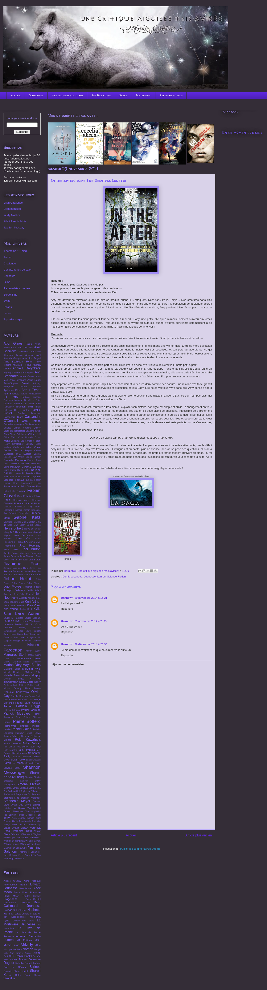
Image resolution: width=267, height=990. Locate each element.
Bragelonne (11, 899)
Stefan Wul (9, 794)
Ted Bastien (10, 815)
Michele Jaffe (33, 672)
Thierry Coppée (18, 818)
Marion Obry (13, 665)
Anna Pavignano (17, 380)
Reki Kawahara (28, 739)
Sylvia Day (17, 804)
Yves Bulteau (10, 855)
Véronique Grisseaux (29, 837)
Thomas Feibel (33, 818)
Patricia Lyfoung (12, 710)
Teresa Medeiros (25, 815)
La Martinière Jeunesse (22, 922)
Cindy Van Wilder (22, 447)
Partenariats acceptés (17, 288)
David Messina (11, 463)
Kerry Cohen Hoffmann (15, 605)
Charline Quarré (32, 428)
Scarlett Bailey (33, 763)
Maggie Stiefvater (22, 641)
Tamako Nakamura (13, 811)
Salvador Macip (19, 753)
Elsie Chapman (32, 476)
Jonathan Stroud (32, 587)
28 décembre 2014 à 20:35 (91, 644)
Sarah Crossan (33, 760)
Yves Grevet (25, 855)
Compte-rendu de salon (18, 269)
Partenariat (144, 95)
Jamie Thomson (27, 556)
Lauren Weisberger (31, 621)
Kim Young (11, 608)
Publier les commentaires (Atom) (140, 848)
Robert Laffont (33, 963)
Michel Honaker (12, 672)
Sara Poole (18, 759)
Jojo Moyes (12, 586)
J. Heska (18, 542)
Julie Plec (25, 594)
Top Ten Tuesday (14, 227)
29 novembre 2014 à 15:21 (91, 597)
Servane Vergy (12, 768)
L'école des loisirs (23, 921)
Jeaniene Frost (22, 563)
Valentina (9, 978)
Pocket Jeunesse (30, 959)
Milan (38, 945)
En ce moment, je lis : (242, 132)
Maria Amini (34, 655)
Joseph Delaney (14, 590)
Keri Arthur (33, 601)
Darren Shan (34, 460)
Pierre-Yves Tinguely (16, 725)
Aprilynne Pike (12, 390)
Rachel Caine (21, 729)
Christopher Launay (22, 444)
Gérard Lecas (33, 525)
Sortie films (10, 294)
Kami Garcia (19, 597)
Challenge (10, 263)
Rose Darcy (22, 747)
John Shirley (34, 583)
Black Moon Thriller (17, 895)
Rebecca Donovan (21, 736)
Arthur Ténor (31, 390)
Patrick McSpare (17, 713)
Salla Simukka (26, 749)
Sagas (123, 95)
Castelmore (10, 902)
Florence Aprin (21, 500)
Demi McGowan (12, 467)
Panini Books (24, 956)
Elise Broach (15, 476)
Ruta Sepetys (10, 750)
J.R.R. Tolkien (11, 549)
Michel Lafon (11, 945)
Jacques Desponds (30, 553)
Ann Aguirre (28, 373)
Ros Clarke (9, 747)
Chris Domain (25, 437)
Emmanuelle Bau (31, 483)
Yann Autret (21, 848)
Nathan (28, 949)
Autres (8, 257)
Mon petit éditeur (13, 949)
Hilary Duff (9, 532)
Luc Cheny (29, 634)
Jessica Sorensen (13, 571)
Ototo (12, 956)
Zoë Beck (19, 858)
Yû (34, 855)
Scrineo (35, 967)
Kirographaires (18, 917)
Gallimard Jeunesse (22, 906)
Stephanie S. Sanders (28, 794)
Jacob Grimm (11, 553)
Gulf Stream (19, 910)
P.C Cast (28, 699)
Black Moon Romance (27, 892)
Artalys (17, 880)
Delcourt (25, 902)
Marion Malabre (32, 662)
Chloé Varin (10, 437)
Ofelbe (37, 952)
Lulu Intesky (21, 637)
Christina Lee (17, 441)
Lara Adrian (28, 613)
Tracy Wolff (10, 824)
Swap (7, 300)
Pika (6, 959)
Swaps (8, 307)
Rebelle (19, 963)
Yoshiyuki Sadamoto (30, 852)
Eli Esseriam (28, 473)
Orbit (6, 956)
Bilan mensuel (12, 208)
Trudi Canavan (28, 824)
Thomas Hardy (11, 821)
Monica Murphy (31, 675)
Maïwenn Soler (12, 669)
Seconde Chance (12, 971)
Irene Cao (23, 538)
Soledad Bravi (27, 788)
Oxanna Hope (16, 699)
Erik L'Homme (18, 491)
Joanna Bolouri (32, 574)
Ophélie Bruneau (19, 696)
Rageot (9, 963)
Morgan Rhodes (14, 679)
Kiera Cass (34, 605)
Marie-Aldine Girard (29, 658)
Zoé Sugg (9, 858)
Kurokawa (35, 916)
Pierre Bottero (27, 721)
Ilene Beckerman (23, 535)
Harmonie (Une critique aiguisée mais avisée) (92, 570)
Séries (7, 313)
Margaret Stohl (15, 654)
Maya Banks (31, 665)
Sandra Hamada (22, 756)
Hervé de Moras (32, 529)
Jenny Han (35, 568)
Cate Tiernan (31, 420)
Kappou (31, 598)
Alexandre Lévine (13, 355)
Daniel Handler (33, 457)
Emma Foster (33, 480)
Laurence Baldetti (13, 624)
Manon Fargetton (22, 647)
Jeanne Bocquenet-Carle (16, 568)
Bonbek (37, 896)
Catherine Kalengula (14, 424)
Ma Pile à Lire (101, 95)
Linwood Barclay (15, 627)
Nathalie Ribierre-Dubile (22, 685)
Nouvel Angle (23, 953)
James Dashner (11, 556)
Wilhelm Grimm (33, 841)
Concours (9, 275)
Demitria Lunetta (72, 576)
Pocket (13, 959)
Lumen (101, 576)
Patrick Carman (31, 709)
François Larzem (21, 510)
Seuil (25, 971)
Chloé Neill (34, 434)
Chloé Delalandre (18, 434)
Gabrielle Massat (12, 522)
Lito (39, 936)
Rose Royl (35, 746)
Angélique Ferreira (13, 373)
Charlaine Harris (33, 424)
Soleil (18, 975)
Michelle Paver (12, 675)
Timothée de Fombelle (30, 821)
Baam (23, 884)
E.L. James (15, 473)
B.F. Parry (11, 396)
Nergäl (37, 949)
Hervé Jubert (13, 528)
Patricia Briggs (28, 706)
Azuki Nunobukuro (31, 394)
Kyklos (7, 921)
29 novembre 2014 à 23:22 (91, 621)
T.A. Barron (19, 808)
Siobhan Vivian (11, 788)
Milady (27, 944)
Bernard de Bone (24, 403)
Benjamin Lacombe (13, 400)
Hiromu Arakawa (23, 532)
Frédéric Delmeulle (19, 513)
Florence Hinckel (23, 503)
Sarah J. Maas (14, 762)
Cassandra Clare (13, 416)
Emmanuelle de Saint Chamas (19, 486)
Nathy (38, 685)
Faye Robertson (25, 496)
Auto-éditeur (10, 884)
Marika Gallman (12, 662)
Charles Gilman (12, 428)
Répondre (67, 608)
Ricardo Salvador (12, 743)
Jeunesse (90, 576)
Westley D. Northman (14, 841)
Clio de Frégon (23, 450)
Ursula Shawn (20, 827)
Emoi (37, 902)
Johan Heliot (17, 578)
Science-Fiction (116, 576)
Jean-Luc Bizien (32, 559)
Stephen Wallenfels (31, 798)
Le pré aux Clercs (25, 936)
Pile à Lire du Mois (15, 221)
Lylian (33, 637)
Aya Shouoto (11, 393)
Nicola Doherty (12, 688)
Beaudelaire (25, 888)
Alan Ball (28, 347)
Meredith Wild (31, 668)
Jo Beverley (16, 574)
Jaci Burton (31, 549)
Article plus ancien (198, 835)
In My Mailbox (12, 215)
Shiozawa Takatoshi (16, 781)
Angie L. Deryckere (27, 368)
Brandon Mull (24, 406)
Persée (37, 956)
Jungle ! (26, 913)
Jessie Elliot (30, 571)
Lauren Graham (33, 618)
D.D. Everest (23, 454)
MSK (38, 940)
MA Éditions (24, 940)
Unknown (67, 597)
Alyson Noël (33, 355)
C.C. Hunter (21, 410)
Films (7, 282)
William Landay (11, 844)
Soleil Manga (33, 975)
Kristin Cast (26, 609)
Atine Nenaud (32, 880)
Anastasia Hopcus (22, 365)
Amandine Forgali (31, 358)
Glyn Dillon (19, 525)
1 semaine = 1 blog (171, 95)
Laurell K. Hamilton (13, 618)
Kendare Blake (16, 602)
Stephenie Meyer (17, 801)
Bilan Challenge (13, 202)
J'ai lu (7, 913)
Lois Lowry (25, 631)
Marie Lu (9, 658)
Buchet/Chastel (33, 899)
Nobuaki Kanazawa (16, 692)
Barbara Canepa (31, 397)
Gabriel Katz (27, 517)
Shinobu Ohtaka (33, 777)
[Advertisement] (131, 796)
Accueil (16, 95)
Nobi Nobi (9, 953)
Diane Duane (10, 470)
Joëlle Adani (34, 590)
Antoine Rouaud (30, 386)
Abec (29, 343)
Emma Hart (10, 483)
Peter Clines (23, 717)
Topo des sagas (13, 319)
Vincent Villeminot (21, 834)
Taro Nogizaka (33, 811)
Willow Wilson (26, 844)
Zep (39, 855)
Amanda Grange (12, 358)
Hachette (34, 910)
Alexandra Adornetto (30, 351)
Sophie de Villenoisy (30, 791)
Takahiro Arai (34, 808)
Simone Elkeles (29, 784)
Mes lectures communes (68, 95)
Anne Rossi (34, 379)
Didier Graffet (23, 470)
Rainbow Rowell (23, 733)
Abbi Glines (13, 343)
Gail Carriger (28, 522)
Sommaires (36, 95)
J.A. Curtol (29, 541)
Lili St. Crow (33, 624)
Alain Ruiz (16, 347)
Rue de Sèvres (15, 967)
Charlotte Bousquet (14, 430)
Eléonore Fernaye (14, 479)
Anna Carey (27, 376)
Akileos (7, 881)
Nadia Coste (26, 681)
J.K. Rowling (30, 545)
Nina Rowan (33, 688)
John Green (18, 583)
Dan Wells (18, 456)
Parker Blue (22, 702)
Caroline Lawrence (29, 413)
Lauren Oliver (12, 620)
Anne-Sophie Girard (16, 383)
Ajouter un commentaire (68, 664)
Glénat (8, 910)
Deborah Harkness (31, 463)
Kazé (34, 913)
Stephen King (11, 797)
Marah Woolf (33, 651)
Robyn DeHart (31, 743)
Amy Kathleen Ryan (18, 361)
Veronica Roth (22, 830)
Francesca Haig (23, 507)
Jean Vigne (16, 560)
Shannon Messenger (22, 770)
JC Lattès (16, 913)
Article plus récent (64, 835)
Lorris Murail (17, 634)
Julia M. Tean (11, 594)
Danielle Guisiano (15, 460)
